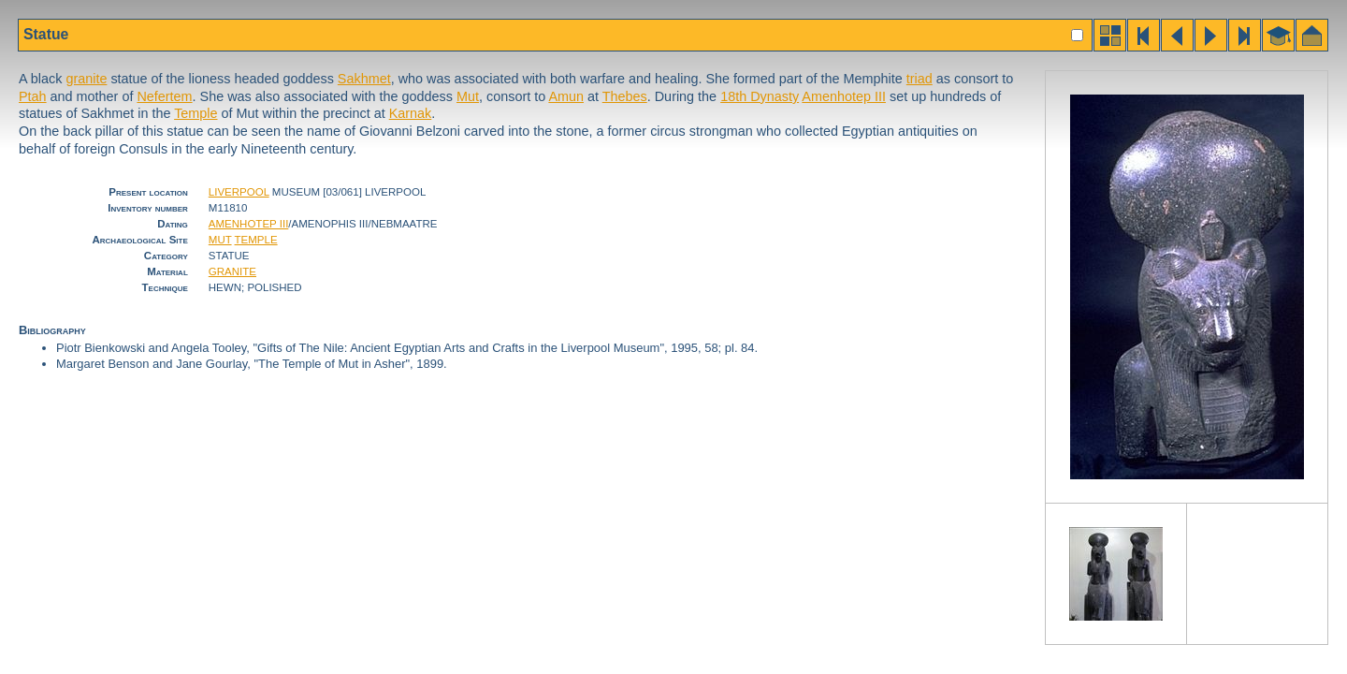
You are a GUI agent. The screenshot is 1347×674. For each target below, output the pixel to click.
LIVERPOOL (239, 192)
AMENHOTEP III (249, 223)
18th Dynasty (759, 96)
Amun (566, 96)
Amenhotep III (844, 96)
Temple (195, 113)
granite (86, 78)
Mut (467, 96)
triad (919, 78)
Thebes (624, 96)
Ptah (33, 96)
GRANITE (232, 271)
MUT (220, 239)
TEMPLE (256, 239)
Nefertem (164, 96)
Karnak (410, 113)
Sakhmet (364, 78)
